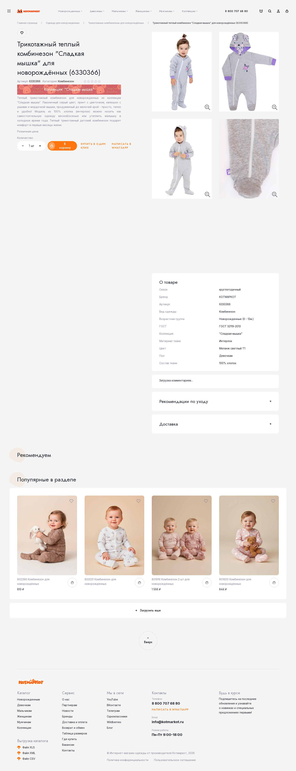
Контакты (68, 750)
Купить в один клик (93, 146)
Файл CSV (28, 758)
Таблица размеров (74, 733)
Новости (67, 710)
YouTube (112, 699)
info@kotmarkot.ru (168, 722)
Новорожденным (28, 699)
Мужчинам (24, 722)
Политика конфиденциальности (127, 760)
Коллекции (24, 727)
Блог (110, 727)
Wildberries (114, 722)
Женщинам (24, 716)
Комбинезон (66, 81)
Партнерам (69, 705)
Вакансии (68, 744)
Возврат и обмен (73, 727)
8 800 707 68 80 (236, 11)
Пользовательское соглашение (175, 760)
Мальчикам (24, 710)
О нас (65, 699)
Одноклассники (117, 716)
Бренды (67, 716)
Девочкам (24, 705)
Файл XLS (28, 747)
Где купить (69, 739)
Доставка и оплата (74, 722)
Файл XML (28, 753)
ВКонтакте (114, 705)
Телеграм (113, 710)
